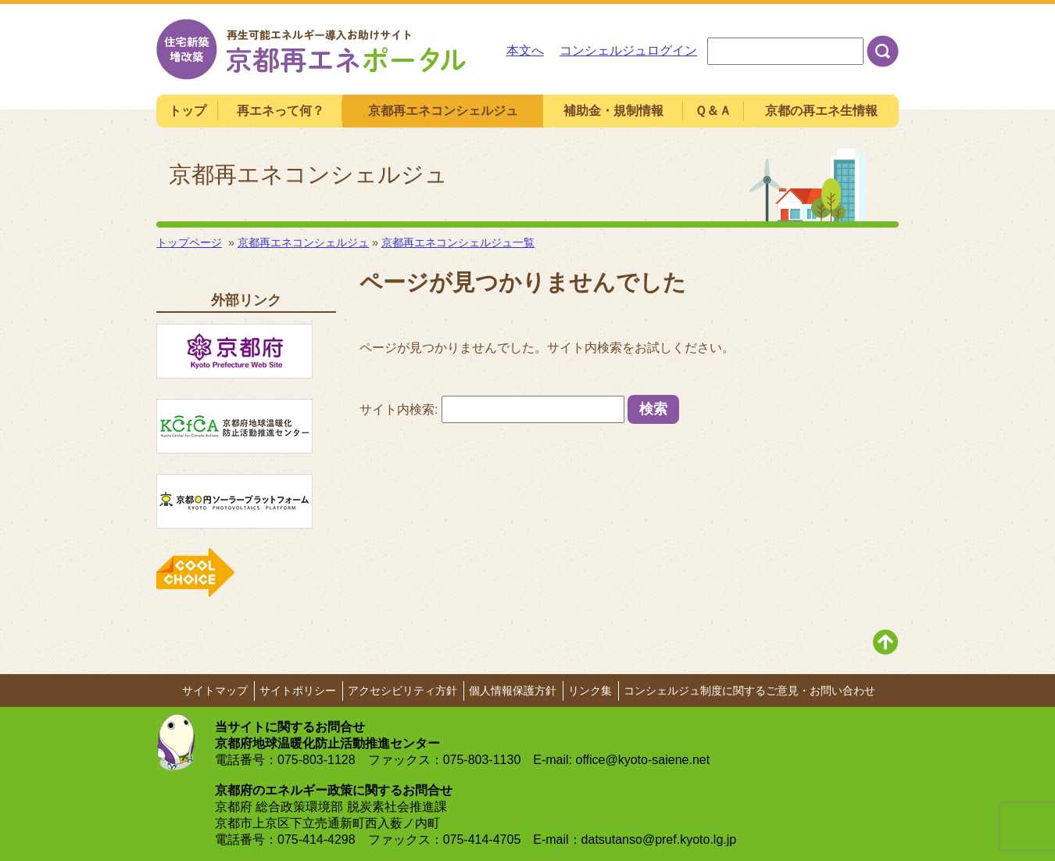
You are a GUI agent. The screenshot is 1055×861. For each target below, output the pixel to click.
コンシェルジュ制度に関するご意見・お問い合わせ (749, 690)
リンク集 (590, 690)
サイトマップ (215, 690)
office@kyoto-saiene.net (643, 759)
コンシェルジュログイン (628, 50)
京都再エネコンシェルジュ (303, 242)
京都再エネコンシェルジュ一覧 (458, 242)
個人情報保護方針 (512, 690)
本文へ (525, 50)
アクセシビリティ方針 (402, 690)
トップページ (189, 242)
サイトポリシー (297, 690)
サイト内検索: (398, 409)
